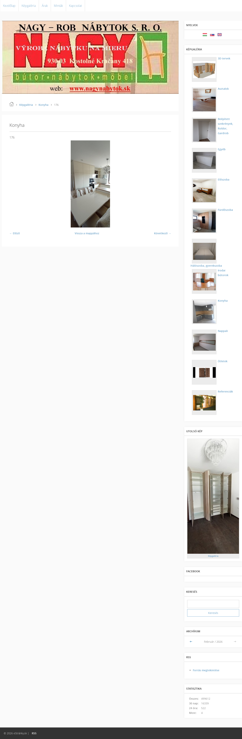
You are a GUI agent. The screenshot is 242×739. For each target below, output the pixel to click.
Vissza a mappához (87, 233)
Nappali (222, 331)
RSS (34, 733)
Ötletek (222, 361)
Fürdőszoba (224, 210)
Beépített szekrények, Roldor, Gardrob (225, 126)
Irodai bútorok (222, 273)
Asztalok (222, 88)
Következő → (162, 233)
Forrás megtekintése (206, 670)
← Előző (14, 233)
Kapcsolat (75, 6)
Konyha (43, 105)
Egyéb (221, 149)
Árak (45, 6)
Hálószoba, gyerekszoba (225, 242)
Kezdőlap (9, 6)
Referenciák (224, 391)
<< (191, 641)
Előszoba (223, 179)
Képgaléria (29, 6)
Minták (58, 6)
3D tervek (223, 58)
